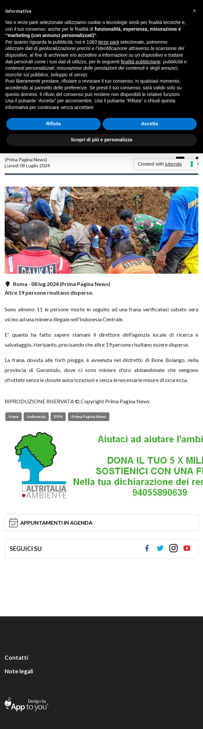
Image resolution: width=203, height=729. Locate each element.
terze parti (108, 42)
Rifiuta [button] (53, 123)
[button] (194, 10)
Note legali (19, 671)
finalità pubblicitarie (140, 61)
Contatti (16, 657)
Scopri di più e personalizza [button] (101, 139)
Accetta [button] (149, 123)
